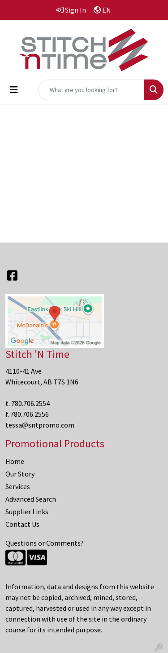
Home (14, 461)
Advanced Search (30, 498)
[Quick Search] (91, 89)
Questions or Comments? (44, 542)
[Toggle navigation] (13, 90)
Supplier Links (26, 511)
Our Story (19, 473)
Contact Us (22, 524)
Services (17, 486)
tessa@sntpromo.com (39, 424)
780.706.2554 (30, 403)
